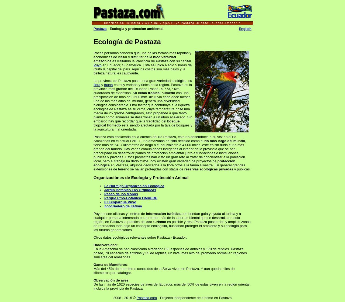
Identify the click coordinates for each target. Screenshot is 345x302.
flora (97, 85)
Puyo (98, 65)
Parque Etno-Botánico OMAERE (130, 198)
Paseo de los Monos (121, 194)
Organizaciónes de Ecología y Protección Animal (141, 177)
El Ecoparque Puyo (120, 202)
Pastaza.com (147, 298)
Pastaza (100, 29)
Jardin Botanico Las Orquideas (130, 190)
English (245, 29)
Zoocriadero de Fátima (123, 206)
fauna (108, 85)
